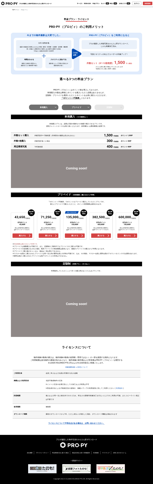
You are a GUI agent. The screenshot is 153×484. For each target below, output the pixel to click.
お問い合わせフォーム (119, 453)
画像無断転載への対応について (76, 367)
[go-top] (136, 448)
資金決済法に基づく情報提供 (81, 453)
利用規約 (119, 388)
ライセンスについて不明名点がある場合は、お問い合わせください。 (76, 423)
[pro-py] (9, 3)
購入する (22, 236)
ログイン (137, 3)
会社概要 (30, 453)
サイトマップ (106, 453)
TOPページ (15, 10)
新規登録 (147, 3)
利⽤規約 (96, 453)
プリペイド (76, 107)
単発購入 (44, 107)
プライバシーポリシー (42, 453)
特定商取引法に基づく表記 (60, 453)
